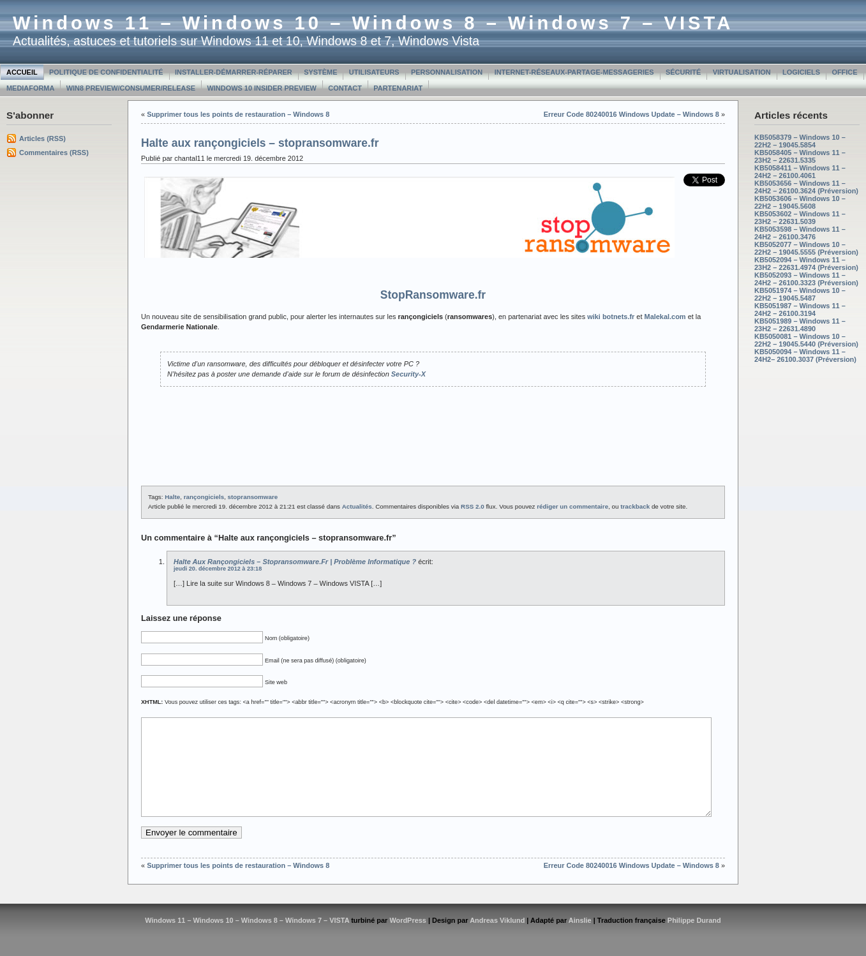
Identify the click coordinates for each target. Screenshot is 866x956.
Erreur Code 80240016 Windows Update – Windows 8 (631, 114)
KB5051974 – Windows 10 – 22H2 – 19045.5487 (800, 294)
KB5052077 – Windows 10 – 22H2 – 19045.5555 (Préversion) (806, 248)
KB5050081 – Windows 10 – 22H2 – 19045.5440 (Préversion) (806, 340)
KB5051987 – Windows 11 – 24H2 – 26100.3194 (800, 309)
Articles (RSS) (42, 138)
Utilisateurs (374, 72)
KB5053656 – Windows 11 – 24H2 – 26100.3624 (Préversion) (806, 187)
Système (320, 72)
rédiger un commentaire (572, 506)
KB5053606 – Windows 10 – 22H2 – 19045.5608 (800, 202)
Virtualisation (742, 72)
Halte (172, 496)
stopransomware (253, 496)
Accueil (22, 72)
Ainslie (580, 939)
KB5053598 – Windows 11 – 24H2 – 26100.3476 (800, 233)
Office (844, 72)
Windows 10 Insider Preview (262, 88)
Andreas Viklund (497, 939)
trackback (635, 506)
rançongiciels (204, 496)
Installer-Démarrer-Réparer (233, 72)
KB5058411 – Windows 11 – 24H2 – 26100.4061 (800, 171)
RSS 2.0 (472, 506)
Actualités (357, 506)
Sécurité (683, 72)
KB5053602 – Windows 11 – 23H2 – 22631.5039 (800, 217)
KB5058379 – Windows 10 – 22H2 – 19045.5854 (800, 141)
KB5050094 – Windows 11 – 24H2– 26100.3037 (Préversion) (805, 355)
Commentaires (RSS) (54, 152)
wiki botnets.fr (610, 316)
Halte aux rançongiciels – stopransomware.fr (260, 143)
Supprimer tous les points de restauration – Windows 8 (238, 114)
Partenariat (397, 88)
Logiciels (801, 72)
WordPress (407, 939)
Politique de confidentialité (106, 72)
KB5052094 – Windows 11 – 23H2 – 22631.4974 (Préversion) (806, 263)
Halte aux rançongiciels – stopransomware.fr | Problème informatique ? (295, 561)
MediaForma (30, 88)
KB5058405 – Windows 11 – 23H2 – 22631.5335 (800, 156)
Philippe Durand (694, 939)
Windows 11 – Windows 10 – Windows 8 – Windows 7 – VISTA (373, 23)
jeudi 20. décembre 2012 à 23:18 (218, 568)
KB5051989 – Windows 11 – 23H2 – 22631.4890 (800, 324)
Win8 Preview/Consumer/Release (130, 88)
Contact (345, 88)
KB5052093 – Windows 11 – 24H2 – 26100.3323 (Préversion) (806, 279)
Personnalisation (446, 72)
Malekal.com (665, 316)
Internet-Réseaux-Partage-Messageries (574, 72)
